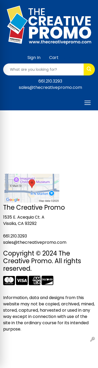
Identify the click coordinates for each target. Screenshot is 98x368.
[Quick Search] (43, 69)
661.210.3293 (50, 81)
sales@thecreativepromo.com (50, 87)
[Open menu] (87, 103)
